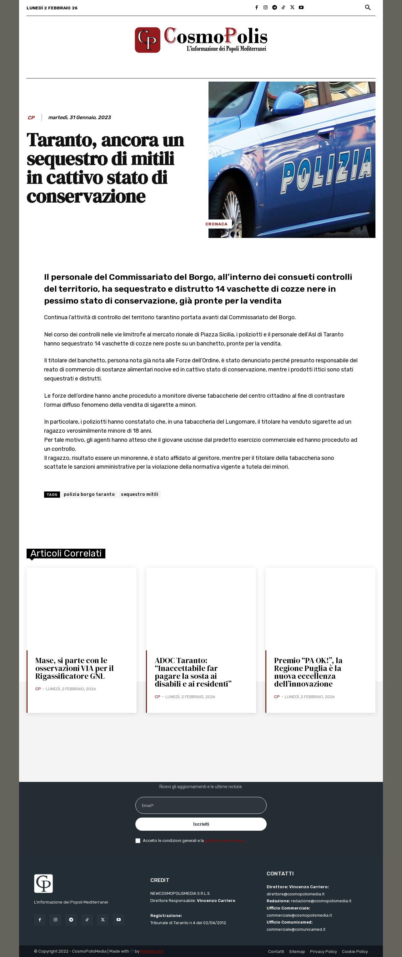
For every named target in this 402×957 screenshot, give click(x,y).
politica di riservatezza (225, 840)
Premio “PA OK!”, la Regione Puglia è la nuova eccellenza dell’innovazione (308, 672)
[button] (367, 7)
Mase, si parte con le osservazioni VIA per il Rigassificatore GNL (74, 668)
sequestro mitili (139, 494)
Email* (147, 805)
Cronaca (216, 224)
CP (31, 118)
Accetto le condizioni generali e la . (195, 840)
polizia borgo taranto (89, 494)
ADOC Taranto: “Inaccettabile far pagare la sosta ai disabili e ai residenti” (193, 672)
